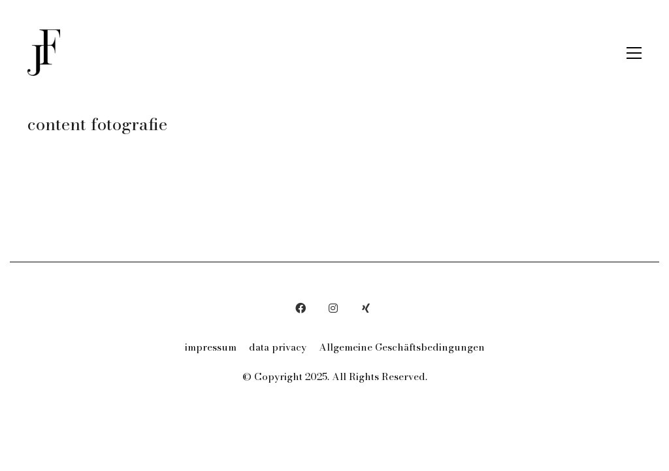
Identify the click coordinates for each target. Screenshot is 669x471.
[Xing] (366, 308)
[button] (634, 53)
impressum (211, 347)
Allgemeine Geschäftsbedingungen (402, 347)
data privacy (277, 347)
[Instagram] (333, 308)
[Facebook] (300, 308)
